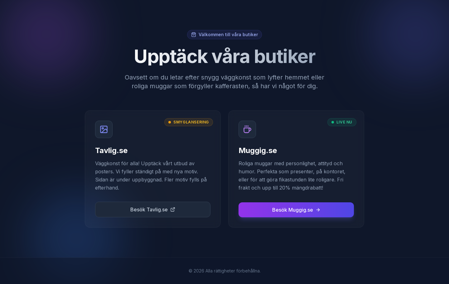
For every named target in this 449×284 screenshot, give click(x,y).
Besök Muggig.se (296, 210)
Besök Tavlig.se (152, 209)
